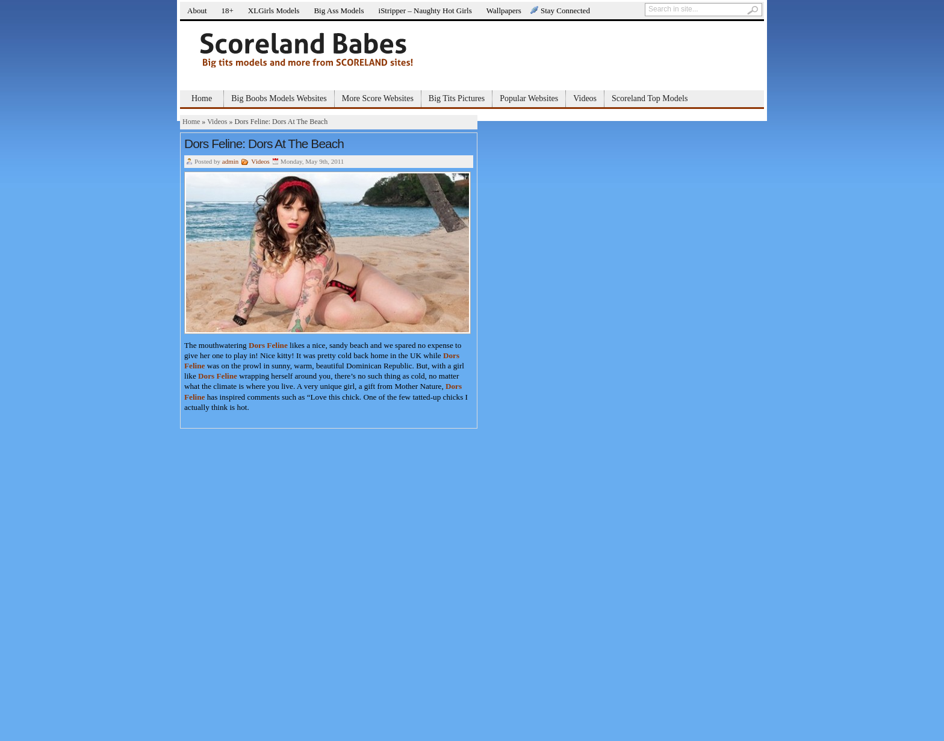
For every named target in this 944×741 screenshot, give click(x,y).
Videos (585, 98)
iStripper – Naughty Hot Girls (425, 10)
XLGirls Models (274, 10)
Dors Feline (268, 345)
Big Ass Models (339, 10)
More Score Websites (378, 98)
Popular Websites (529, 98)
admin (230, 161)
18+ (228, 10)
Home (201, 98)
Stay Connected (565, 10)
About (197, 10)
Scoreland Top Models (650, 98)
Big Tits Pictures (457, 98)
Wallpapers (503, 10)
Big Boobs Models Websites (278, 98)
